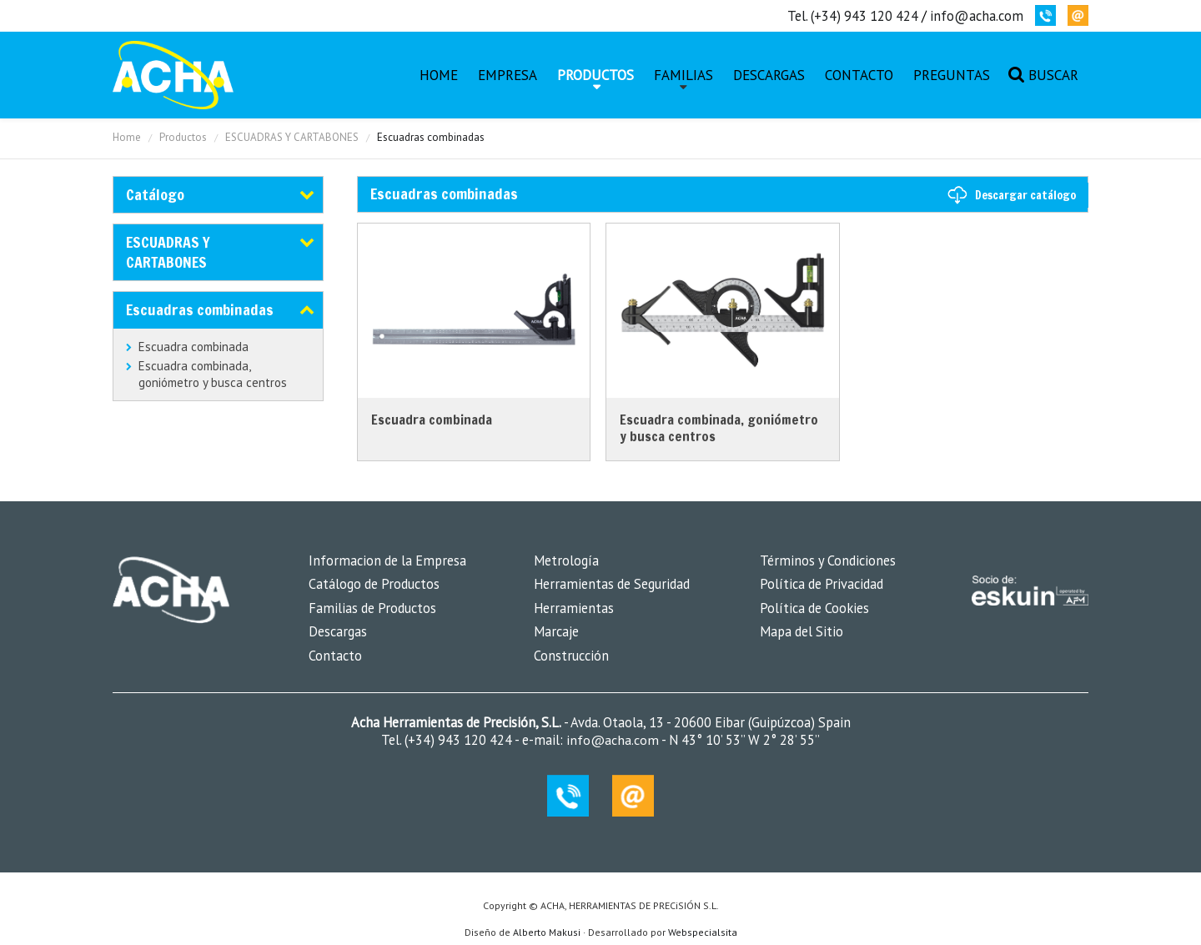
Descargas (769, 75)
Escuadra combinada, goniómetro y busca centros (212, 374)
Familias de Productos (372, 608)
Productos (595, 75)
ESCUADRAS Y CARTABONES (292, 137)
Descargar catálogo (1025, 195)
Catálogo (155, 194)
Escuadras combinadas (200, 309)
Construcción (571, 655)
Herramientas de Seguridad (612, 584)
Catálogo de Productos (374, 584)
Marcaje (556, 631)
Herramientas (574, 608)
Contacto (859, 75)
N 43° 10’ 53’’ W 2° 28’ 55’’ (742, 740)
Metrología (566, 560)
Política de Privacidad (821, 584)
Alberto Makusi (546, 932)
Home (439, 75)
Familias (683, 75)
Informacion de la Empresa (387, 560)
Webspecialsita (702, 932)
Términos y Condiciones (828, 560)
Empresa (507, 75)
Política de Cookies (814, 608)
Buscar (1053, 75)
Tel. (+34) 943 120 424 (852, 16)
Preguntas (951, 75)
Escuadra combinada (193, 346)
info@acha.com (976, 16)
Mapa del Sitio (801, 631)
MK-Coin (173, 75)
